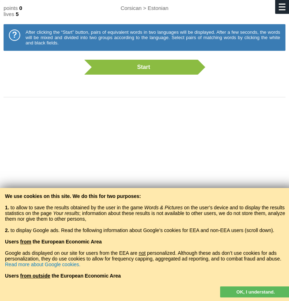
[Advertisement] (144, 160)
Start (141, 67)
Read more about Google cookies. (42, 264)
